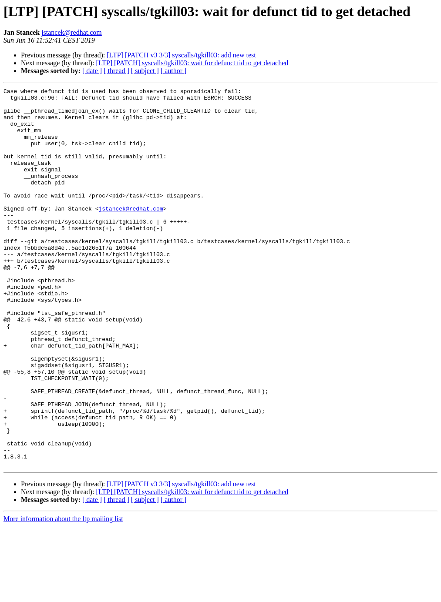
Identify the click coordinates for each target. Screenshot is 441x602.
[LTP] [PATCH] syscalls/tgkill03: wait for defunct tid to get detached (192, 63)
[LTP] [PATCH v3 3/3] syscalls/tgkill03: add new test (181, 55)
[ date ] (92, 70)
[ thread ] (116, 70)
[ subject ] (145, 70)
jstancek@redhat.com (71, 32)
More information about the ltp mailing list (63, 594)
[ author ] (174, 70)
